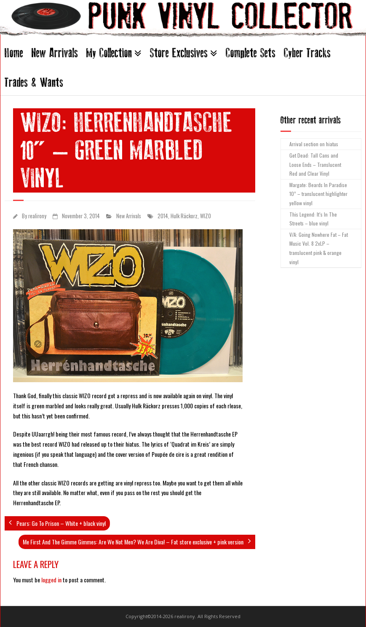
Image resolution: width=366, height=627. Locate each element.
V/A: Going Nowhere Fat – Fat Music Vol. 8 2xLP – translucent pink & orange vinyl (318, 248)
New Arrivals (55, 53)
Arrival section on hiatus (313, 143)
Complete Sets (250, 53)
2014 (163, 216)
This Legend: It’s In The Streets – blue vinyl (313, 219)
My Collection (109, 53)
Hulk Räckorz (184, 216)
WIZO (205, 216)
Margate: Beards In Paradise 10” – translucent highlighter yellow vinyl (318, 193)
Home (14, 53)
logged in (51, 579)
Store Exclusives (179, 53)
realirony (37, 216)
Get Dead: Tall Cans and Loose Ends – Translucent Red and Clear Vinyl (315, 164)
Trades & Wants (34, 82)
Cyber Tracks (307, 53)
